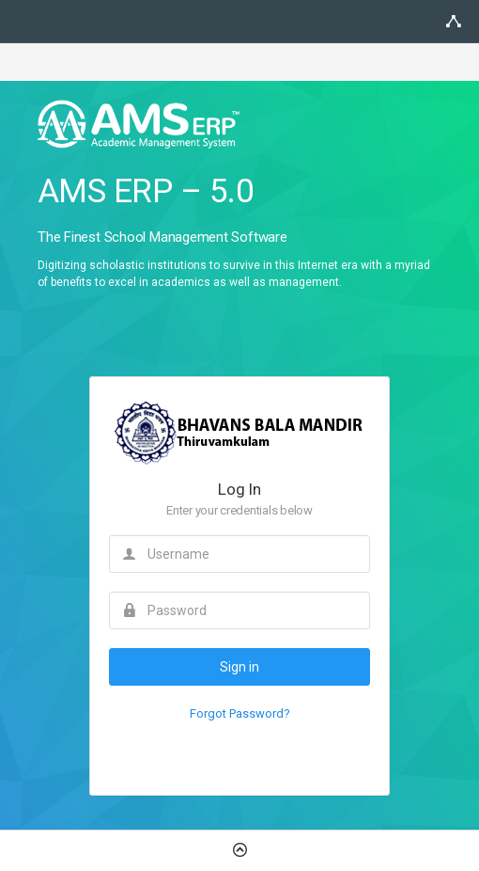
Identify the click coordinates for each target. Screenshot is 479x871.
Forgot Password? (240, 713)
